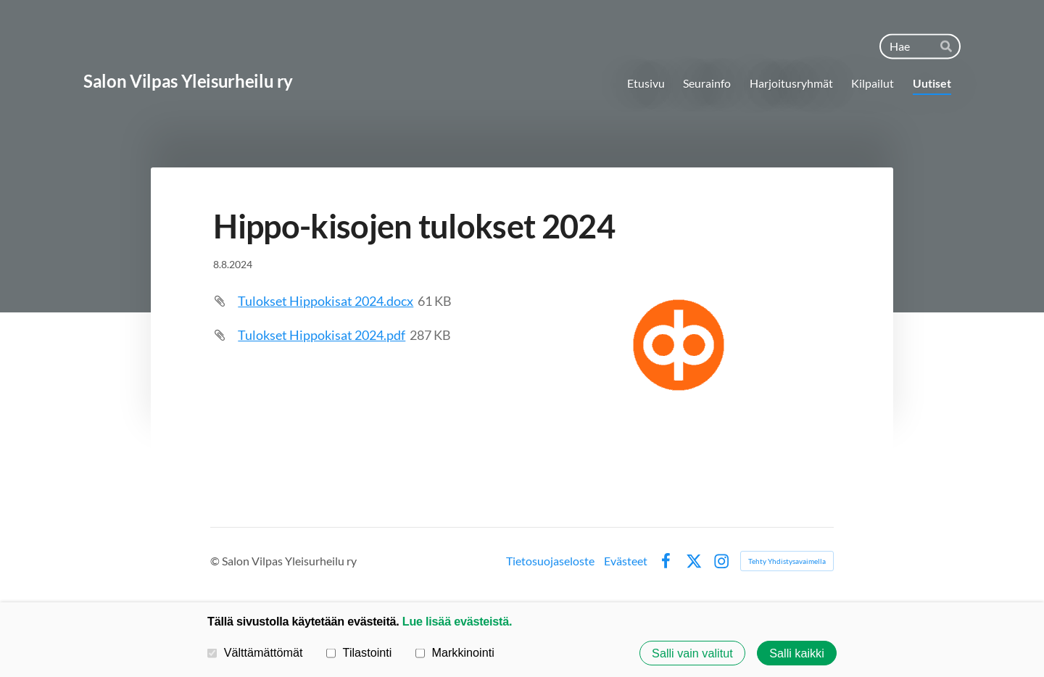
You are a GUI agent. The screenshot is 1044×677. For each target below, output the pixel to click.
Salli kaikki (796, 653)
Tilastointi (359, 652)
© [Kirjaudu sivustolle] (216, 561)
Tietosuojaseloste (550, 561)
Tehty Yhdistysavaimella (787, 561)
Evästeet (625, 561)
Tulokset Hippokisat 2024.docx (325, 301)
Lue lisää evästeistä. (457, 621)
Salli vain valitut (692, 653)
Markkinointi (454, 652)
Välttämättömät (255, 652)
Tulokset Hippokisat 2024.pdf (321, 335)
